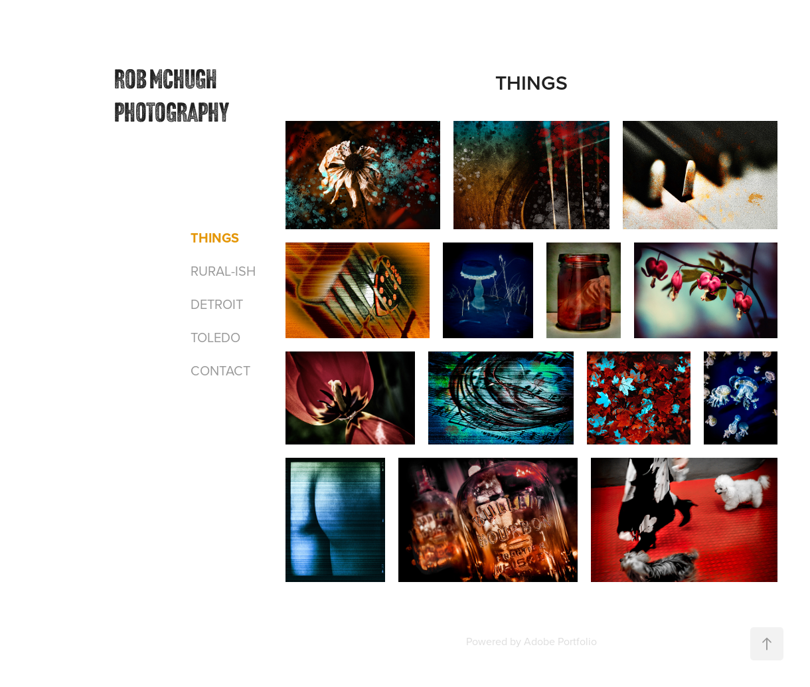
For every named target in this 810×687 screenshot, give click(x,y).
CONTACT (220, 370)
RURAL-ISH (223, 270)
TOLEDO (215, 337)
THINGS (215, 237)
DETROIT (217, 304)
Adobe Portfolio (560, 641)
